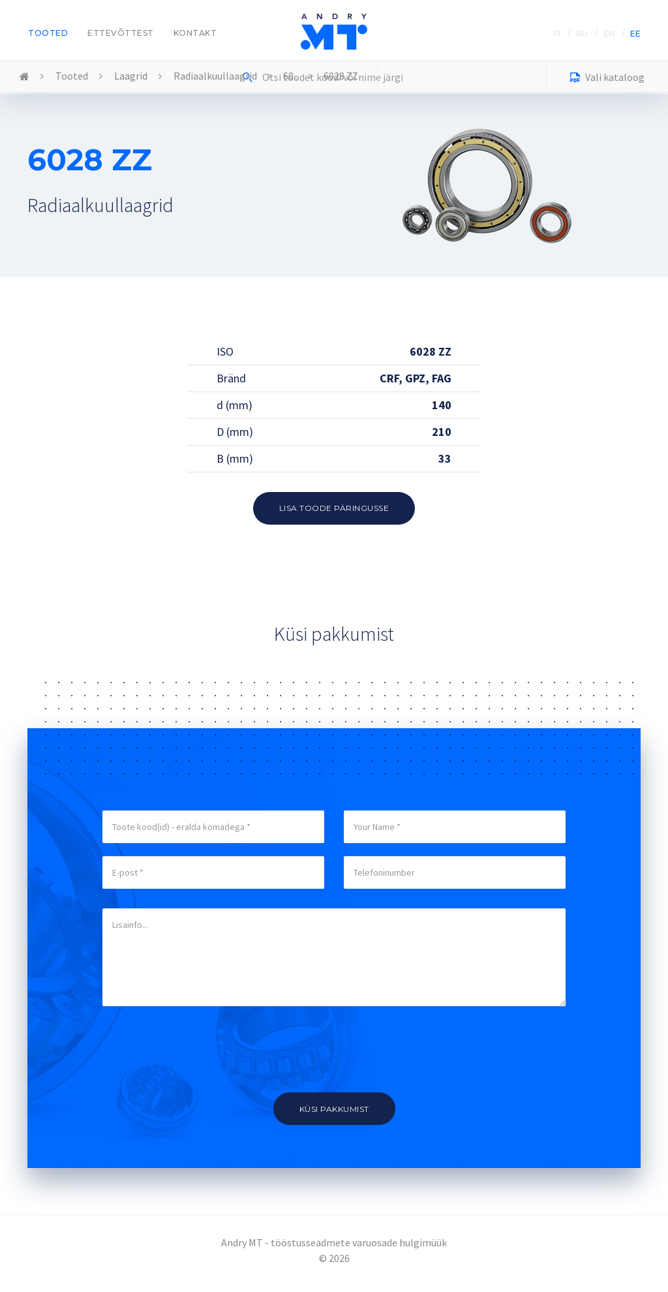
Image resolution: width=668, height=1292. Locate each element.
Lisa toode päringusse (334, 508)
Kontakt (195, 33)
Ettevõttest (120, 33)
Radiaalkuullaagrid (215, 75)
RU (582, 33)
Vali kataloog (607, 79)
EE (635, 33)
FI (557, 33)
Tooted (48, 33)
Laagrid (130, 75)
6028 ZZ (341, 75)
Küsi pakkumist (334, 1109)
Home (24, 77)
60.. (290, 75)
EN (609, 33)
